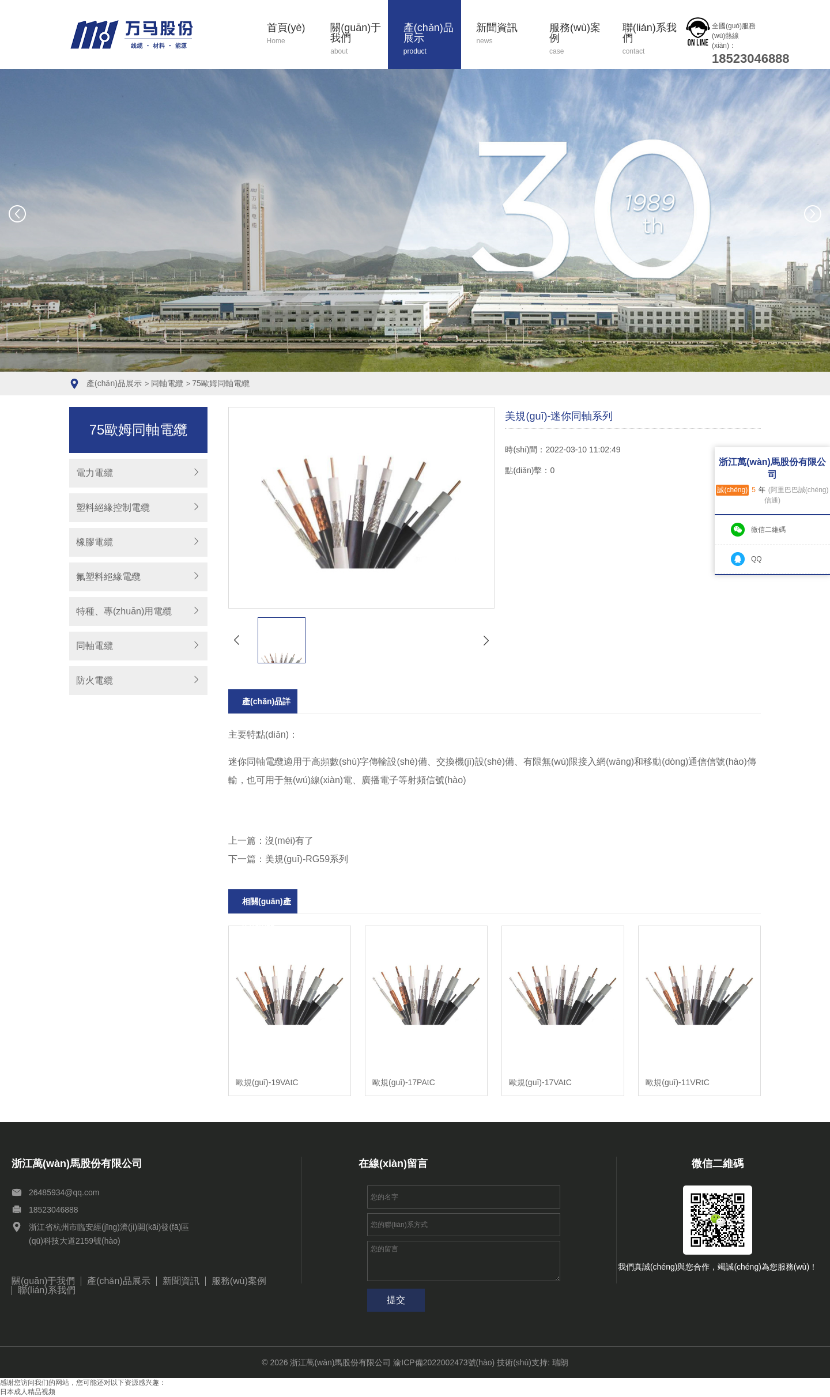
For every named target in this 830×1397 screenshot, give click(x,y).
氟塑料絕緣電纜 (108, 577)
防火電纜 (94, 680)
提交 (396, 1300)
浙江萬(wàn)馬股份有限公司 (340, 1362)
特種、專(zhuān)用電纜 (124, 611)
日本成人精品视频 (27, 1392)
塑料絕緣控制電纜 (113, 507)
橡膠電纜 (94, 542)
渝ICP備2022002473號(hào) (444, 1362)
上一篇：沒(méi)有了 (271, 840)
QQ (756, 559)
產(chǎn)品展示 (432, 39)
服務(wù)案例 (578, 39)
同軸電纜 (167, 383)
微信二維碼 (768, 530)
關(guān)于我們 (359, 39)
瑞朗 (560, 1362)
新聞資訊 (505, 34)
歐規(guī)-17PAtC (403, 1082)
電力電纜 (94, 473)
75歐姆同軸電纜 (221, 383)
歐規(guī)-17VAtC (540, 1082)
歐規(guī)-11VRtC (677, 1082)
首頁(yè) (291, 34)
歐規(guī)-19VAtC (267, 1082)
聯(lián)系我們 (651, 39)
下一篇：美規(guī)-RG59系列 (288, 859)
